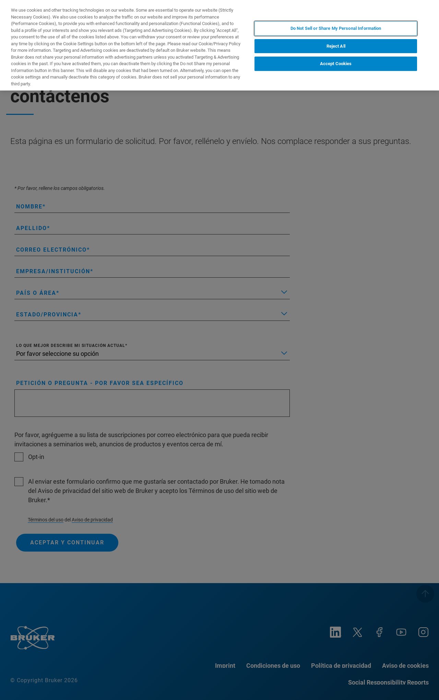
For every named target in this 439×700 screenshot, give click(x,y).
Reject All (336, 46)
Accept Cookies (336, 63)
